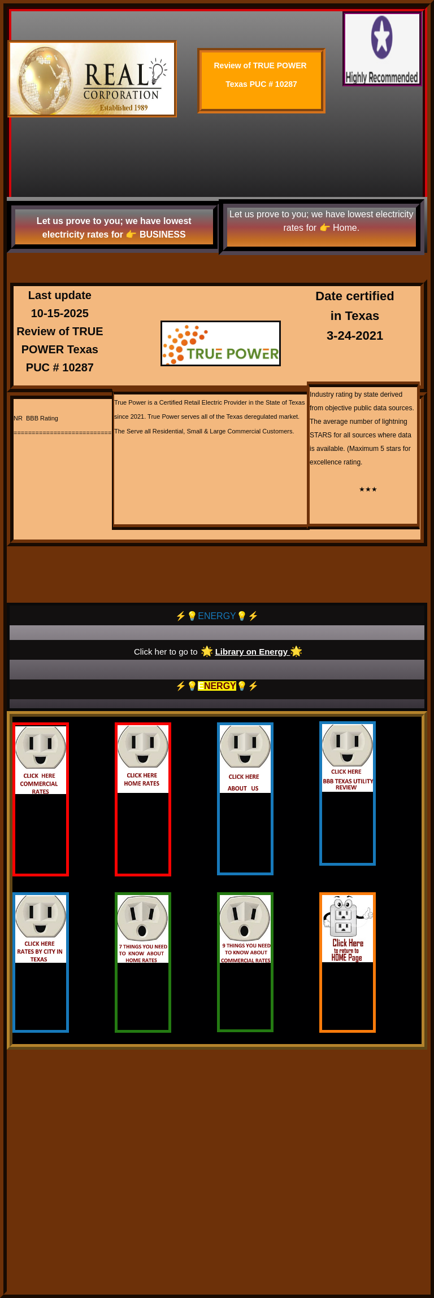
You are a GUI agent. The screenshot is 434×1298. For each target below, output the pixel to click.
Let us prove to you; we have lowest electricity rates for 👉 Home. (321, 221)
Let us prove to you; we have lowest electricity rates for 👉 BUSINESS (114, 227)
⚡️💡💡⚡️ (217, 686)
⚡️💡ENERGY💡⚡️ (217, 616)
